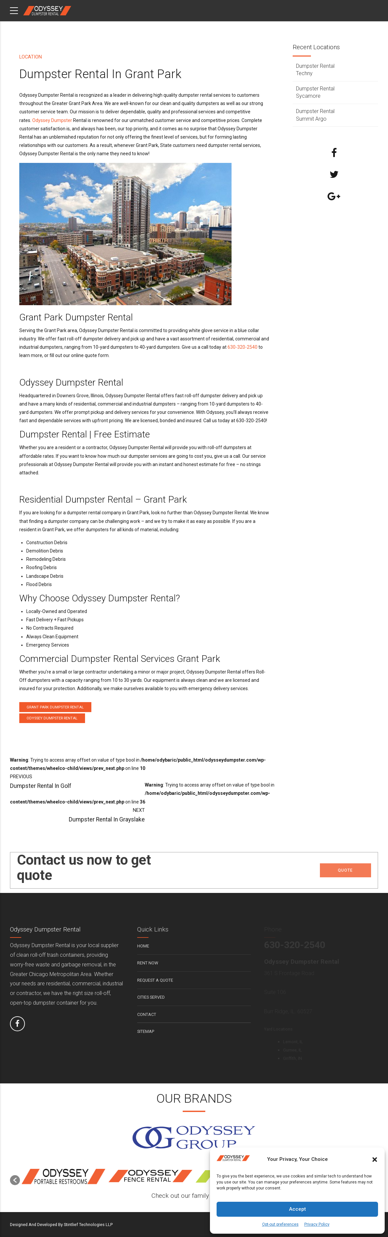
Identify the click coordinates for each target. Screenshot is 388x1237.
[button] (374, 1159)
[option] (63, 1177)
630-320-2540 (242, 347)
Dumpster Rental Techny (315, 69)
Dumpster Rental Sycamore (315, 92)
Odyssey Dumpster (52, 120)
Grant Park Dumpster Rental (55, 707)
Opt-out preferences (280, 1224)
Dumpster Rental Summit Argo (315, 115)
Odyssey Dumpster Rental (52, 718)
